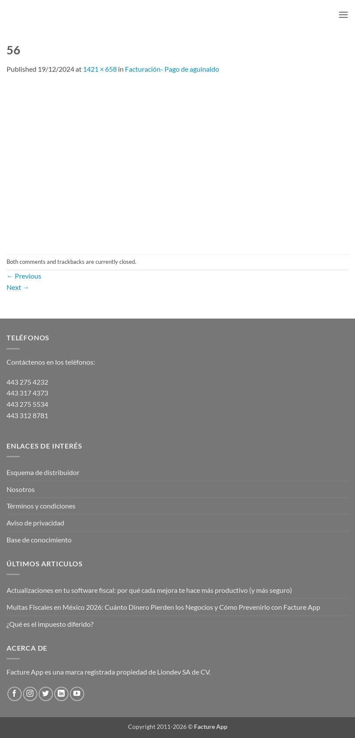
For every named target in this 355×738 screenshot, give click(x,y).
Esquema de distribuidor (43, 472)
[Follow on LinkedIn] (61, 694)
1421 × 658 (100, 69)
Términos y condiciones (41, 506)
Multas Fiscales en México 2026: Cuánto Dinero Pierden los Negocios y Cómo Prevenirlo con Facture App (163, 607)
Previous (24, 276)
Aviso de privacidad (35, 523)
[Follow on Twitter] (46, 694)
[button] (343, 14)
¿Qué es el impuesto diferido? (50, 624)
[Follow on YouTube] (77, 694)
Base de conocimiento (39, 539)
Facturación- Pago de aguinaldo (172, 69)
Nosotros (21, 489)
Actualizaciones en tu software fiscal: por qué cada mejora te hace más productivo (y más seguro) (149, 590)
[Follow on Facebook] (14, 694)
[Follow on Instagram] (30, 694)
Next (18, 287)
